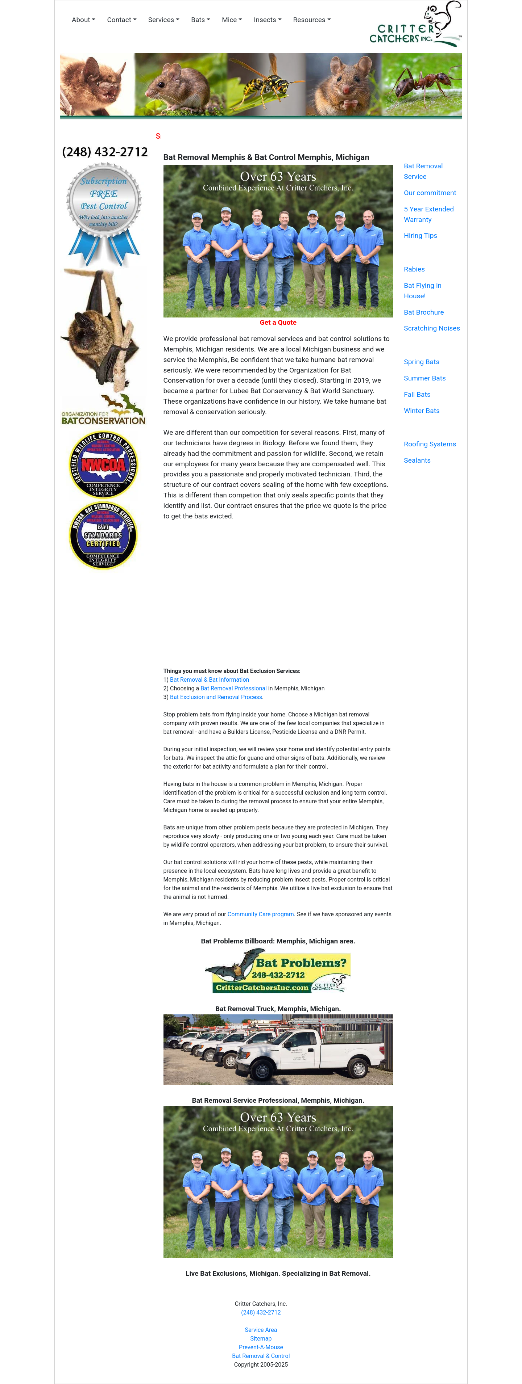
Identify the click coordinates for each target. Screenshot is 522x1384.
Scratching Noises (432, 328)
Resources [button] (309, 20)
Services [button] (161, 20)
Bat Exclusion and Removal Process (216, 697)
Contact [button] (119, 20)
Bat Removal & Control (261, 1356)
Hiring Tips (420, 235)
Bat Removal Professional (233, 688)
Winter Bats (422, 411)
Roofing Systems (430, 444)
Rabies (414, 269)
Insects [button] (265, 20)
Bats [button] (198, 20)
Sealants (417, 460)
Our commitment (430, 193)
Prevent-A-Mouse (261, 1347)
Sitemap (261, 1338)
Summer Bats (425, 378)
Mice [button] (229, 20)
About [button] (81, 20)
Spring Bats (421, 362)
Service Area (261, 1329)
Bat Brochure (424, 312)
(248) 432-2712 (261, 1312)
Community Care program (261, 914)
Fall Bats (417, 394)
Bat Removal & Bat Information (209, 679)
